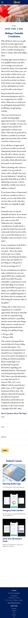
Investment (14, 610)
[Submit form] (5, 450)
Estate (14, 612)
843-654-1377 (17, 593)
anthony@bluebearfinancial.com (14, 602)
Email (2, 427)
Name (2, 417)
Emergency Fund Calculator (13, 510)
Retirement (14, 608)
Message (3, 437)
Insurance (14, 614)
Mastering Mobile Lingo (12, 483)
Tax (14, 617)
